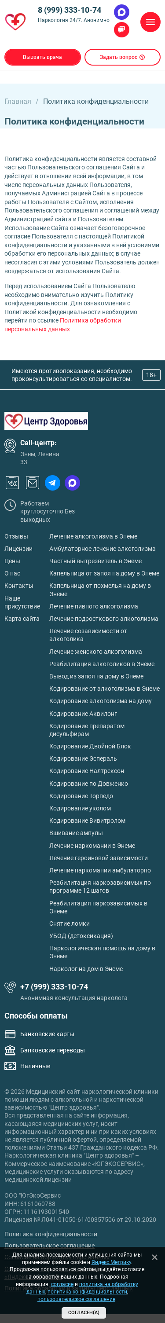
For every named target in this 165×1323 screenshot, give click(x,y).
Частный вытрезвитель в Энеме (95, 560)
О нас (12, 573)
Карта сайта (22, 618)
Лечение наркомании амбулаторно (100, 870)
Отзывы (16, 536)
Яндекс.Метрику (111, 1262)
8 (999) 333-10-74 (69, 10)
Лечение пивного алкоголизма (93, 606)
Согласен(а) (83, 1313)
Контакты (18, 585)
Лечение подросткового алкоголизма (103, 618)
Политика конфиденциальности (50, 1234)
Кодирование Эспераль (83, 758)
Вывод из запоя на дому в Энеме (96, 676)
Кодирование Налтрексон (86, 770)
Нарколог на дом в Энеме (86, 968)
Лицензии (18, 548)
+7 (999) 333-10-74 (54, 986)
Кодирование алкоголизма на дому (100, 700)
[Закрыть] (154, 1257)
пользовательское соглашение (76, 1299)
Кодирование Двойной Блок (90, 746)
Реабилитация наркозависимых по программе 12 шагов (100, 886)
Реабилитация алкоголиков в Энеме (101, 663)
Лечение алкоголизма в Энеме (93, 536)
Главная (17, 101)
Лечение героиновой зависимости (98, 857)
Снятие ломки (69, 923)
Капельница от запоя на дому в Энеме (104, 573)
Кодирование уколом (80, 808)
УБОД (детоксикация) (81, 935)
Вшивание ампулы (76, 832)
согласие (62, 1284)
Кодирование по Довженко (88, 783)
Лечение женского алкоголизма (95, 651)
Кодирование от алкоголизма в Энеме (104, 688)
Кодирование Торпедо (81, 795)
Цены (12, 560)
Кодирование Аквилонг (83, 713)
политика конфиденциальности (87, 1292)
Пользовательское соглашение (49, 1245)
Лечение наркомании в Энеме (92, 845)
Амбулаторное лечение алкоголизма (102, 548)
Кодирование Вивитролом (87, 820)
